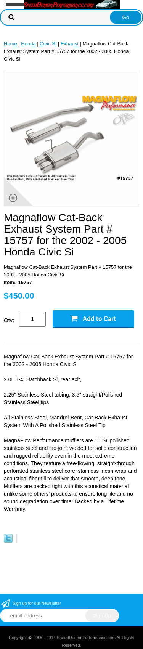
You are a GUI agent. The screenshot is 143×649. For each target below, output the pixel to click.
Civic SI (48, 44)
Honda (28, 44)
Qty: (9, 320)
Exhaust (70, 44)
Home (10, 44)
